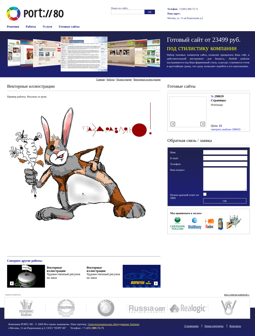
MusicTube (25, 308)
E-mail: (174, 158)
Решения (13, 26)
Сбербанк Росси (177, 223)
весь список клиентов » (236, 294)
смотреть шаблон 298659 (225, 129)
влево (173, 124)
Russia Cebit (147, 308)
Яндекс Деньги (210, 223)
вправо (203, 124)
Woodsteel (228, 308)
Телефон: (175, 163)
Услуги (47, 26)
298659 (219, 96)
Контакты (235, 325)
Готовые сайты (69, 26)
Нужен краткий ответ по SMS (184, 196)
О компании (191, 325)
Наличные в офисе (234, 223)
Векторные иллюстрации (147, 79)
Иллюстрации (124, 79)
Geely (106, 308)
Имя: (173, 152)
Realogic (188, 308)
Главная (100, 79)
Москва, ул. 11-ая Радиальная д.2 (185, 18)
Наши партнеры (214, 325)
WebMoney (195, 223)
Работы (31, 26)
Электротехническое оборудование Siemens (113, 324)
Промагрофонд (66, 308)
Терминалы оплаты (221, 223)
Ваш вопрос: (177, 169)
